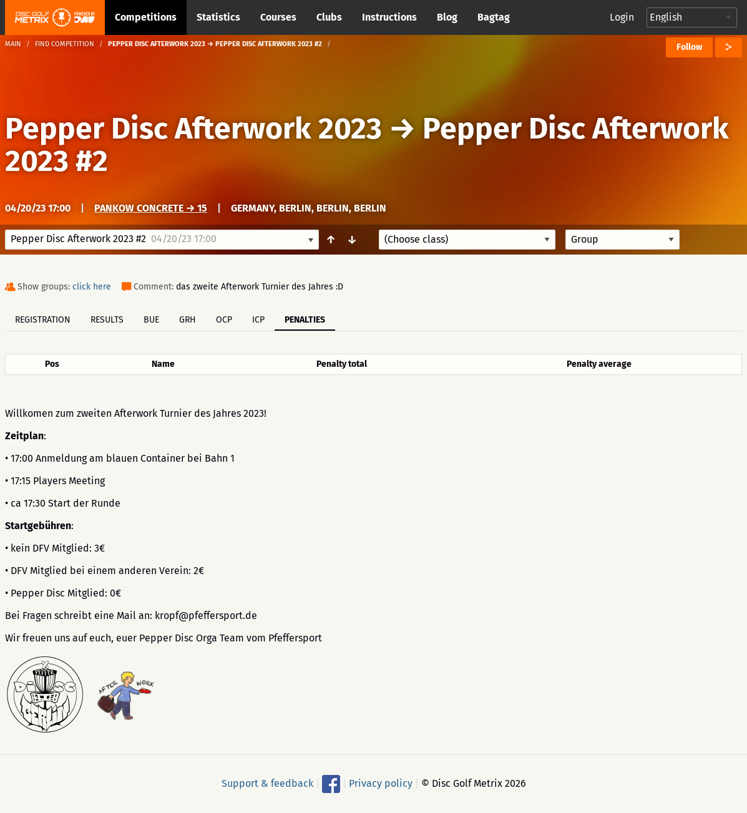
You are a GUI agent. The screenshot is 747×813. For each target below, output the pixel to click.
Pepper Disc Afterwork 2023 (193, 128)
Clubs (329, 17)
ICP (258, 319)
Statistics (218, 17)
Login (622, 17)
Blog (447, 17)
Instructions (389, 17)
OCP (224, 319)
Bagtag (493, 17)
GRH (187, 319)
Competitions (146, 17)
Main (13, 44)
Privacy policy (381, 783)
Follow (689, 47)
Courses (278, 17)
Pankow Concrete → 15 (150, 208)
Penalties (305, 319)
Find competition (64, 44)
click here (91, 286)
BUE (151, 319)
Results (107, 319)
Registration (43, 319)
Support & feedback (267, 783)
